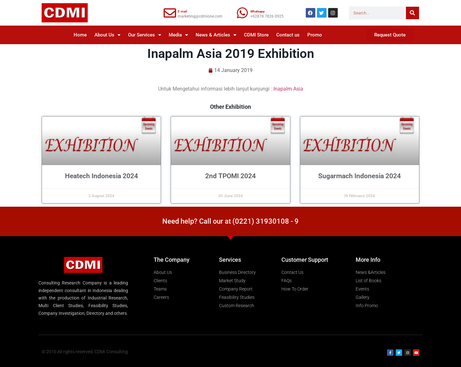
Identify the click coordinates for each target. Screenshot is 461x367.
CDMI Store (256, 35)
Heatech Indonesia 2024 (101, 176)
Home (80, 35)
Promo (314, 35)
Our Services (144, 35)
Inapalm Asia (288, 89)
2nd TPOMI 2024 (230, 176)
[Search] (412, 13)
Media (178, 35)
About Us (107, 35)
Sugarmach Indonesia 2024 (359, 176)
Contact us (288, 35)
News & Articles (216, 35)
